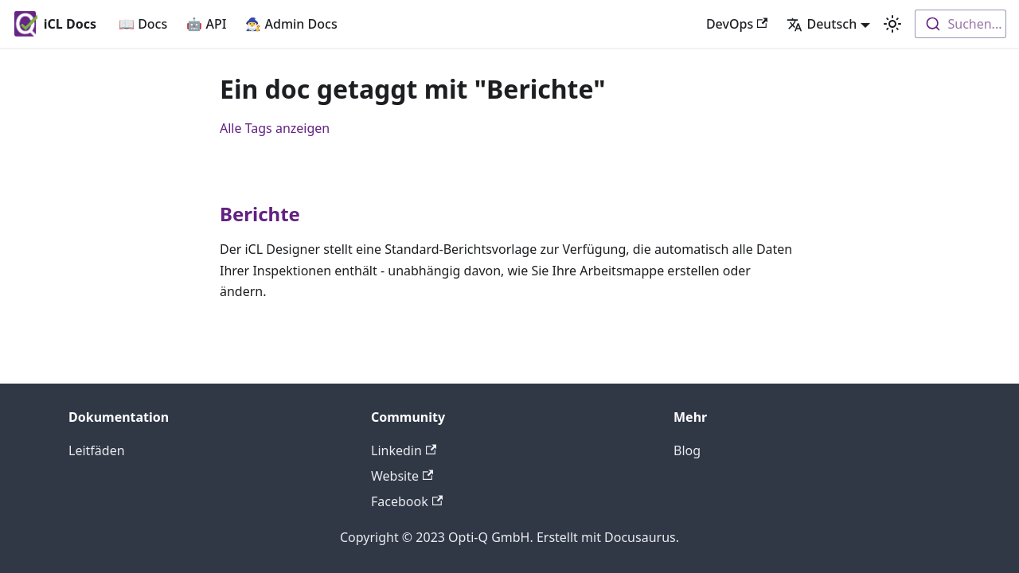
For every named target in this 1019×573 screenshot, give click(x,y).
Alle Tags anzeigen (275, 128)
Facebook (407, 501)
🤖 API (206, 24)
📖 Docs (143, 24)
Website (402, 476)
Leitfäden (96, 450)
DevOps (737, 24)
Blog (687, 450)
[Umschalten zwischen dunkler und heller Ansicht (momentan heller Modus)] (892, 24)
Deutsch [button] (822, 24)
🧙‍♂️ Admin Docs (291, 24)
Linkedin (403, 450)
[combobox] (960, 24)
